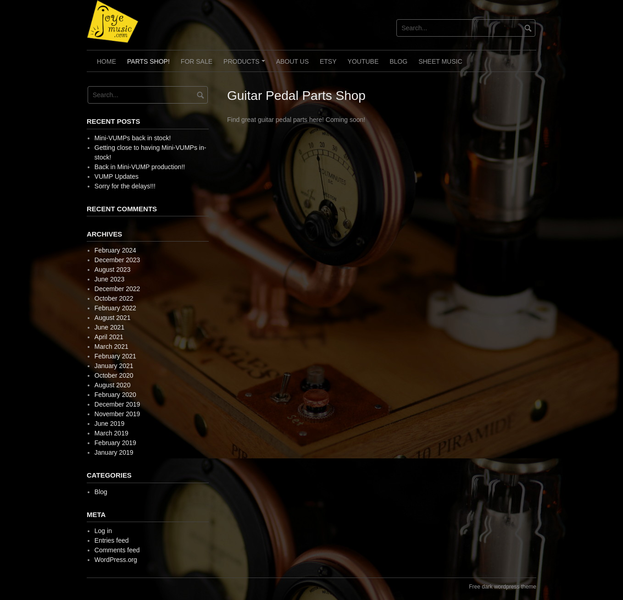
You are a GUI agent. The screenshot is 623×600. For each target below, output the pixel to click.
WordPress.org (116, 559)
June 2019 (109, 423)
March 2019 (111, 433)
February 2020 (115, 394)
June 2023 (109, 279)
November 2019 (117, 414)
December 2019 (117, 404)
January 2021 (114, 365)
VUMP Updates (117, 176)
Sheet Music (440, 61)
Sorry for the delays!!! (125, 186)
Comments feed (117, 550)
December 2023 (117, 260)
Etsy (328, 61)
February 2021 (115, 356)
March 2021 (111, 346)
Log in (103, 530)
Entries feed (112, 540)
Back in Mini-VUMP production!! (140, 167)
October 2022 (114, 298)
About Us (292, 61)
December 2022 (117, 288)
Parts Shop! (148, 61)
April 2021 (109, 337)
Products (245, 65)
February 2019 (115, 442)
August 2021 (113, 317)
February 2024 (115, 250)
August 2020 (113, 385)
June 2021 (109, 327)
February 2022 (115, 308)
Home (106, 61)
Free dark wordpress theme (502, 586)
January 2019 (114, 452)
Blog (398, 61)
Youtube (363, 61)
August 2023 (113, 269)
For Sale (196, 61)
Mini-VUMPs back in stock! (133, 138)
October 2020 (114, 375)
